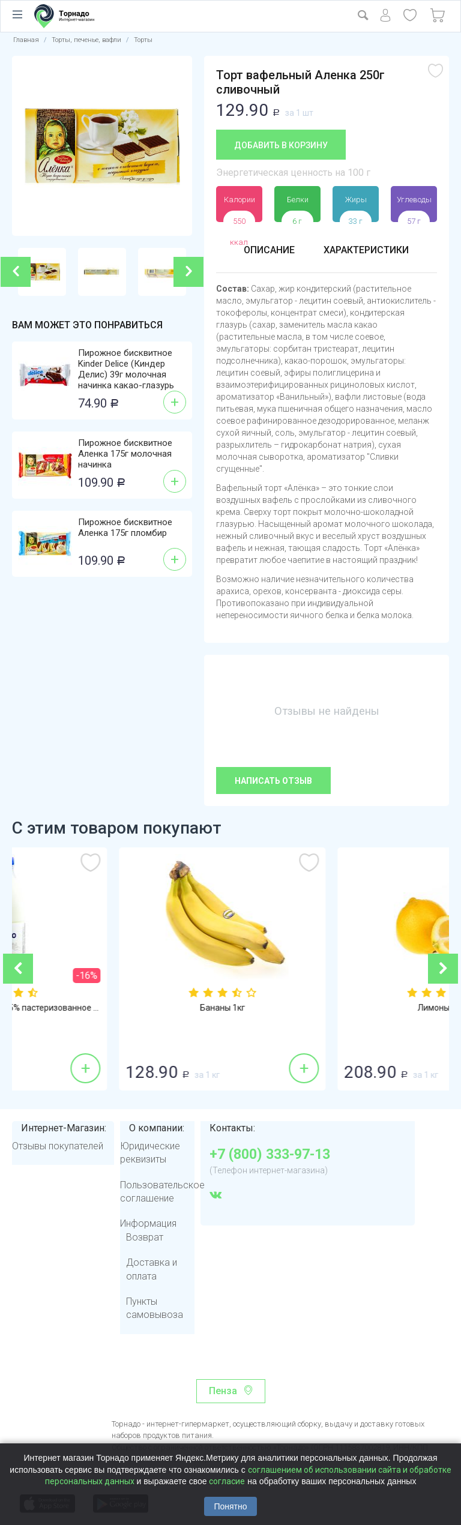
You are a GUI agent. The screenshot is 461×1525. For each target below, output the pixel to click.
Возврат (144, 1237)
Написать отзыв (273, 781)
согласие (227, 1481)
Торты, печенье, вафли (86, 40)
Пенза (223, 1391)
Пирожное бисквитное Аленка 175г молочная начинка (125, 454)
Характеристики (366, 250)
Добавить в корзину (281, 145)
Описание (269, 250)
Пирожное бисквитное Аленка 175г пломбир (125, 527)
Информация (148, 1223)
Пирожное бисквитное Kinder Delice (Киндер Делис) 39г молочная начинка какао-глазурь (126, 369)
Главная (26, 40)
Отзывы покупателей (57, 1146)
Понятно (230, 1506)
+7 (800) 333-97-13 (269, 1155)
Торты (143, 40)
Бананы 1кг (340, 1007)
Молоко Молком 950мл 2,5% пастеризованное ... (121, 1007)
